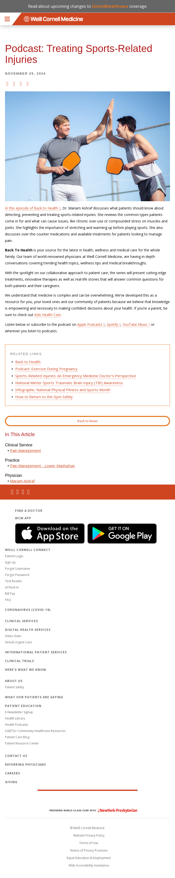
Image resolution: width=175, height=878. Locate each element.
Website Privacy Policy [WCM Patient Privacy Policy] (88, 835)
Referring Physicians (25, 764)
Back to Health (27, 361)
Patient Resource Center (22, 743)
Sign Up (10, 562)
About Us (13, 681)
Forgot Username (17, 568)
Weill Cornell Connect (27, 550)
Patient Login (14, 556)
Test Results (13, 581)
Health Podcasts (16, 724)
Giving (11, 782)
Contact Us (16, 756)
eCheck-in (12, 587)
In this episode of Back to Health (31, 208)
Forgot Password (17, 575)
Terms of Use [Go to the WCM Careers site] (88, 843)
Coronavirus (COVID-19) (27, 610)
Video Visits (13, 636)
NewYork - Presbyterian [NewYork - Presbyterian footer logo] (90, 810)
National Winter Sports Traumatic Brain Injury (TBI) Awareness (69, 382)
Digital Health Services (27, 630)
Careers (12, 773)
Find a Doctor (28, 511)
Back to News (88, 421)
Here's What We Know (25, 670)
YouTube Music (135, 324)
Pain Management (25, 450)
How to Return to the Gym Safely (44, 396)
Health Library (15, 718)
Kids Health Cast (47, 314)
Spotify (112, 324)
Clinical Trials (19, 661)
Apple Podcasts (89, 324)
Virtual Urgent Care (18, 642)
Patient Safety (14, 687)
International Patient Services (36, 652)
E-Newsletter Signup (19, 712)
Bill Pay (10, 593)
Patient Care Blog (17, 737)
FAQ (8, 600)
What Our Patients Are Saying (34, 697)
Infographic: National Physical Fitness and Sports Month (62, 389)
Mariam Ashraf (22, 480)
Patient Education (23, 706)
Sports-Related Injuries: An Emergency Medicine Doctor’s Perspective (75, 375)
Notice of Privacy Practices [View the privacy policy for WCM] (89, 850)
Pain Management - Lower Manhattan (42, 465)
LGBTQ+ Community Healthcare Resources (35, 731)
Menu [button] (7, 19)
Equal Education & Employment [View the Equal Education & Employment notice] (89, 858)
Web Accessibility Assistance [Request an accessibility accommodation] (89, 865)
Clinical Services (21, 621)
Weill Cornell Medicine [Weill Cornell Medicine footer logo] (88, 800)
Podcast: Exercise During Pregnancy (46, 368)
